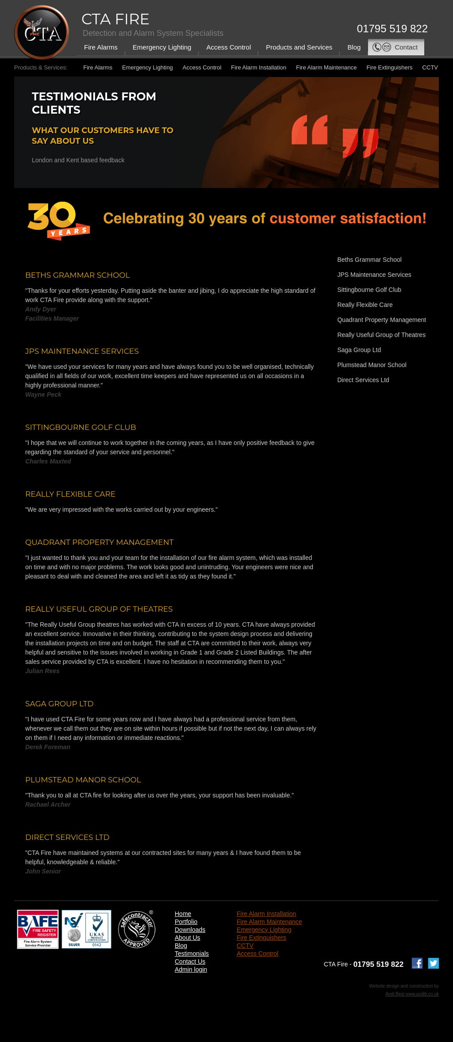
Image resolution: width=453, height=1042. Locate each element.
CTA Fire (115, 19)
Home (183, 913)
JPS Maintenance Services (374, 274)
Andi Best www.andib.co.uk (412, 994)
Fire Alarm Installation (258, 67)
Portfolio (186, 921)
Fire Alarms (101, 47)
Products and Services (299, 47)
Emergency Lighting (162, 47)
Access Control (228, 47)
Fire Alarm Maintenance (326, 67)
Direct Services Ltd (363, 379)
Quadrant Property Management (381, 319)
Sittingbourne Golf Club (369, 289)
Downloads (190, 929)
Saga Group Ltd (359, 349)
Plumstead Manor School (371, 364)
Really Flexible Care (364, 304)
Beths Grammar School (369, 259)
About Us (187, 937)
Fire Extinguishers (390, 67)
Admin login (191, 969)
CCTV (430, 67)
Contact (395, 47)
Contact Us (190, 961)
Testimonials (192, 953)
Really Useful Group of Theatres (381, 334)
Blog (354, 47)
